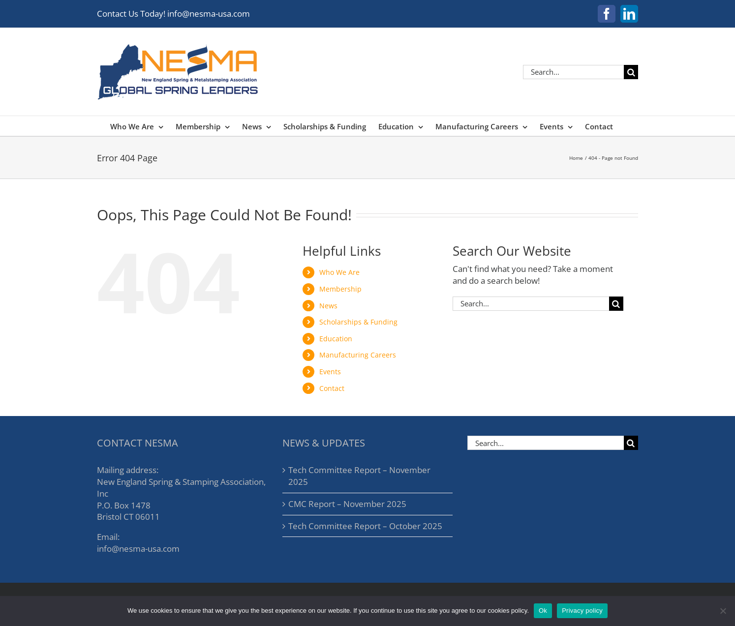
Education (335, 338)
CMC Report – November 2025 (347, 503)
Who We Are (339, 272)
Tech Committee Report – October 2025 (365, 526)
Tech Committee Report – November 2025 (359, 475)
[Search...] (573, 72)
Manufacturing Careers (357, 354)
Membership (340, 289)
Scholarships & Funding (358, 322)
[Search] (631, 72)
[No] (723, 611)
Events (330, 371)
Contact (331, 388)
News (328, 305)
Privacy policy (582, 610)
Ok (543, 610)
